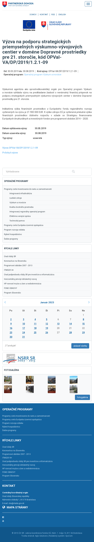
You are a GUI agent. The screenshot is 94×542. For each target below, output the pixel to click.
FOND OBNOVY (10, 288)
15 (83, 324)
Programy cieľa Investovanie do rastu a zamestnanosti (28, 189)
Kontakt (44, 14)
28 (70, 332)
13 (58, 324)
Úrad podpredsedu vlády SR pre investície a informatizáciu (29, 275)
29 (83, 332)
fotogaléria (82, 397)
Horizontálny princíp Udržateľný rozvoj (20, 279)
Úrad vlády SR (10, 256)
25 (35, 332)
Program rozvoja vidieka (14, 230)
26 (46, 332)
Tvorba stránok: (28, 536)
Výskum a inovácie (18, 202)
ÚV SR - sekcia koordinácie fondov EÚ (35, 533)
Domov (33, 14)
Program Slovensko (12, 293)
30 (11, 337)
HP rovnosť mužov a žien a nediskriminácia (22, 284)
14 (70, 324)
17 (23, 328)
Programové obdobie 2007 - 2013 (18, 265)
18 (35, 328)
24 (23, 332)
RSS (53, 14)
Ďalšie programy (11, 239)
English (62, 14)
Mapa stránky (15, 507)
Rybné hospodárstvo (13, 234)
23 (11, 332)
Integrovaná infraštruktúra (21, 193)
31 (23, 337)
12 (46, 324)
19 (46, 328)
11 (35, 324)
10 (23, 324)
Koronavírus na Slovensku (15, 261)
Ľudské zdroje (16, 198)
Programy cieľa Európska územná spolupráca (23, 225)
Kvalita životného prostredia (21, 207)
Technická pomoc (17, 221)
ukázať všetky (80, 346)
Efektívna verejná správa (20, 216)
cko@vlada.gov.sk (16, 503)
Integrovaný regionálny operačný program (27, 212)
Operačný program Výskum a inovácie (42, 74)
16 (11, 328)
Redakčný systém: (57, 536)
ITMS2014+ (9, 270)
